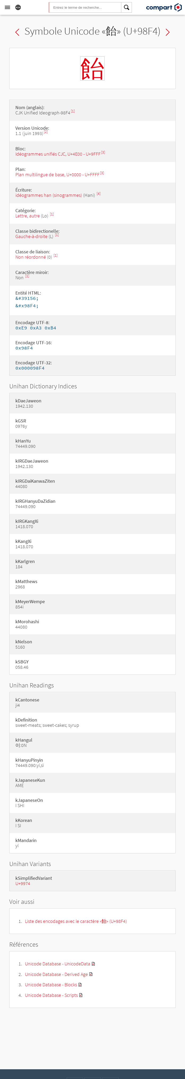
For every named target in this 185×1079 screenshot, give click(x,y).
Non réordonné (30, 257)
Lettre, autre (27, 216)
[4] (99, 193)
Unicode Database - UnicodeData (57, 964)
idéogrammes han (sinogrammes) (48, 195)
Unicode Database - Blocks (51, 985)
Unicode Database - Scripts (51, 995)
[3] (103, 152)
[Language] (18, 7)
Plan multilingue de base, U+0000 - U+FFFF (57, 174)
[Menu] (7, 7)
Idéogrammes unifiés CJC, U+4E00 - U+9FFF (58, 154)
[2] (46, 131)
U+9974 (22, 883)
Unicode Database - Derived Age (56, 974)
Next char (168, 32)
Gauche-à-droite (31, 236)
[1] (73, 111)
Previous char (17, 32)
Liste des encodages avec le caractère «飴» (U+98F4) (76, 921)
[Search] (126, 7)
